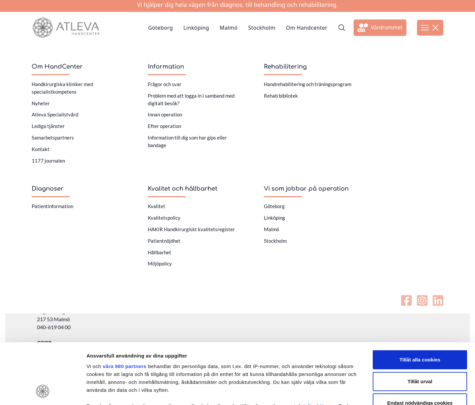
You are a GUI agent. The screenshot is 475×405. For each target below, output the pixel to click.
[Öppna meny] (430, 28)
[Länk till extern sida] (380, 27)
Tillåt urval (420, 325)
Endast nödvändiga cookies (420, 347)
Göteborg (160, 27)
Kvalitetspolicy (164, 218)
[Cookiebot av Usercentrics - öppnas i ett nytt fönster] (43, 392)
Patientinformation (52, 206)
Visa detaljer (358, 392)
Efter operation (164, 126)
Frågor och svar (164, 84)
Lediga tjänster (48, 126)
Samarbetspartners (53, 137)
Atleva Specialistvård (55, 114)
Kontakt (40, 149)
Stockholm (261, 27)
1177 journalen (48, 161)
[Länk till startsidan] (66, 27)
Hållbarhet (159, 252)
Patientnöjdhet (164, 241)
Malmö (229, 27)
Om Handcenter (306, 27)
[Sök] (342, 28)
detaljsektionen (316, 350)
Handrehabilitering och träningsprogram (307, 84)
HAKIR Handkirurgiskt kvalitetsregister (191, 229)
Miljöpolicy (160, 263)
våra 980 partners (124, 311)
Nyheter (41, 103)
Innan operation (165, 114)
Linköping (196, 27)
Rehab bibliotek (281, 96)
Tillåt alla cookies (419, 304)
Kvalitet (156, 206)
